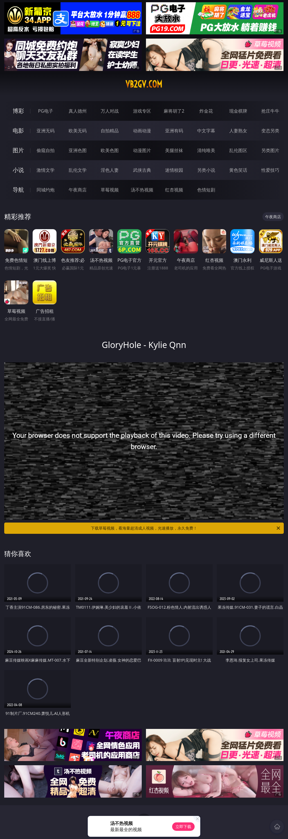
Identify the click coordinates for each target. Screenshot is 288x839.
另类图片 (270, 150)
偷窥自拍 (46, 150)
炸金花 (206, 111)
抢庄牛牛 (270, 111)
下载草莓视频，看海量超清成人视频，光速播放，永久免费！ (186, 528)
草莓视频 (110, 190)
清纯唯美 (206, 150)
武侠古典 (142, 170)
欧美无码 (78, 131)
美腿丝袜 (174, 150)
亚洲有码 (174, 131)
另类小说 (206, 170)
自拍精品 (110, 131)
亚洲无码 (46, 131)
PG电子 (45, 111)
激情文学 (46, 170)
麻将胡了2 (174, 111)
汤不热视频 (142, 190)
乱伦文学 (78, 170)
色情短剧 (206, 190)
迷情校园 (174, 170)
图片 (18, 150)
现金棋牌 (238, 111)
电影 (18, 130)
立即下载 (183, 826)
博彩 (18, 111)
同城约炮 (46, 190)
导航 (18, 189)
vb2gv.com (143, 84)
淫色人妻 (110, 170)
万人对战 (110, 111)
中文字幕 (206, 131)
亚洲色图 (78, 150)
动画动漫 (142, 131)
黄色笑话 (238, 170)
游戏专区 (142, 111)
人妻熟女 (238, 131)
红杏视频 (174, 190)
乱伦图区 (238, 150)
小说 (18, 170)
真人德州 (78, 111)
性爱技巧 (270, 170)
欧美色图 (110, 150)
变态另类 (270, 131)
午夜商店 (78, 190)
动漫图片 (142, 150)
